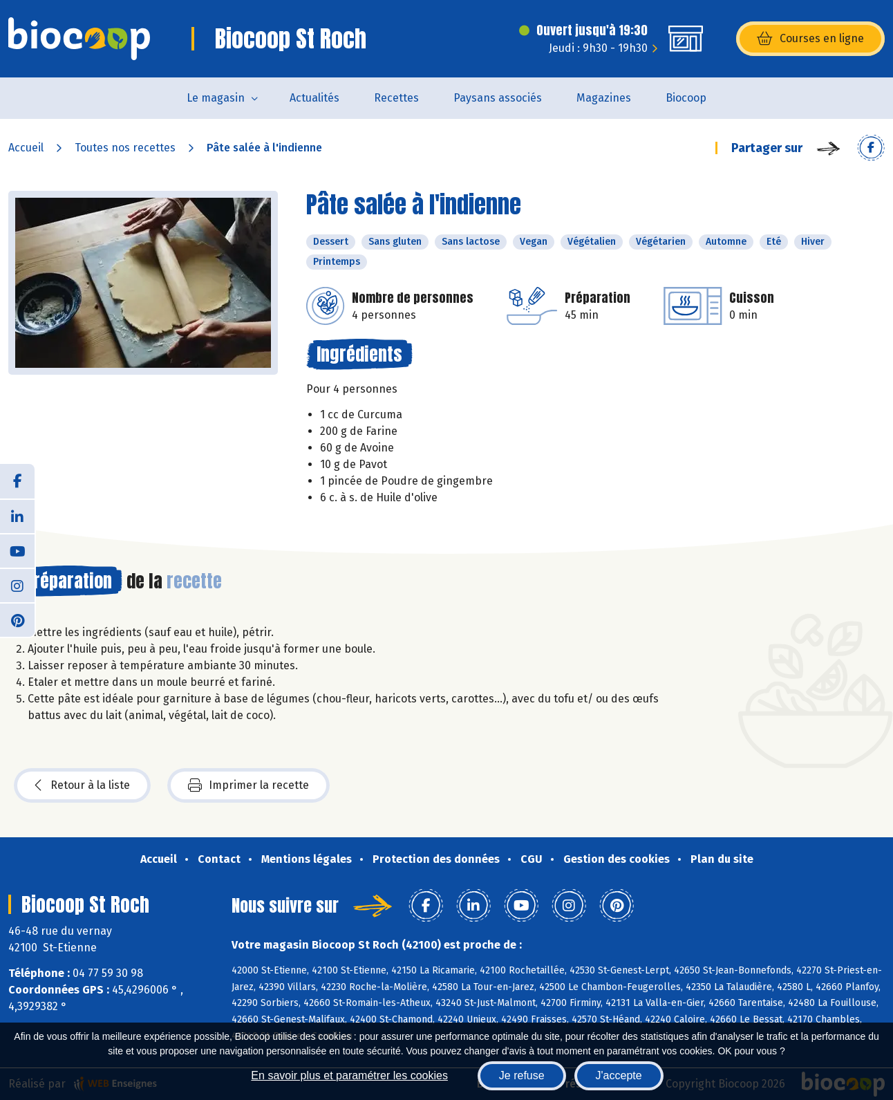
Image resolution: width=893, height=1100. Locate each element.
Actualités (314, 97)
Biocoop (686, 97)
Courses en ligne (810, 39)
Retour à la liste (82, 785)
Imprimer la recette (248, 785)
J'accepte (619, 1075)
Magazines (603, 97)
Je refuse (522, 1075)
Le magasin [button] (216, 97)
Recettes (396, 97)
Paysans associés (497, 97)
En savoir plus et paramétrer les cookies (349, 1075)
